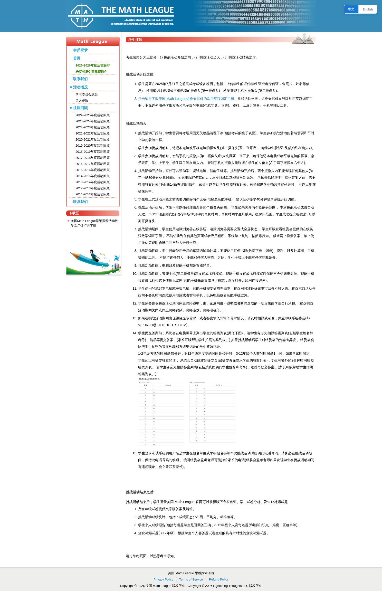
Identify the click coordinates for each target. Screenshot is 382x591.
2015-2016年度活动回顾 (93, 170)
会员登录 (80, 50)
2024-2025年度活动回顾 (93, 115)
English (368, 9)
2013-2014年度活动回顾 (93, 182)
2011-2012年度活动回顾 (93, 194)
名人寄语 (82, 100)
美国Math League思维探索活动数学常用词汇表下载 (94, 223)
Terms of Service (191, 579)
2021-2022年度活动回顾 (93, 133)
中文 (351, 9)
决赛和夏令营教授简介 (91, 71)
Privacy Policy (163, 579)
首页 (76, 58)
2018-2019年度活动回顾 (93, 151)
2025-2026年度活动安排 (93, 65)
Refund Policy (219, 579)
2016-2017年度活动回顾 (93, 164)
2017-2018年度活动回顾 (93, 158)
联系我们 (80, 79)
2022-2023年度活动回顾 (93, 127)
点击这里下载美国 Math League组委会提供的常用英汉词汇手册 (186, 99)
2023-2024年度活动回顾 (93, 121)
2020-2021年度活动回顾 (93, 139)
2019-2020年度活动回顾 (93, 145)
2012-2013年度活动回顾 (93, 188)
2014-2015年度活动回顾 (93, 176)
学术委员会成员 (87, 94)
